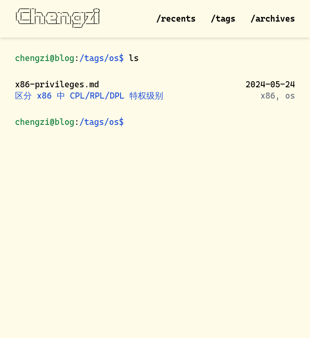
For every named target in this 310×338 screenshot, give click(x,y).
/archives (272, 18)
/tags (223, 18)
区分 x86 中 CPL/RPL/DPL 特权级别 (89, 95)
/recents (176, 18)
